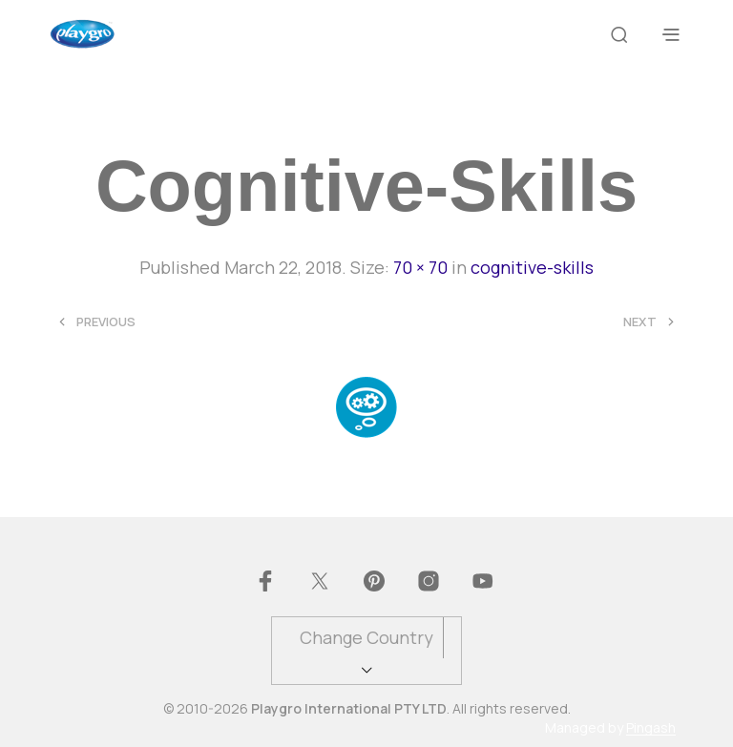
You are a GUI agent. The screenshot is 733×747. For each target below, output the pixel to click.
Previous (106, 322)
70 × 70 (420, 267)
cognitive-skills (532, 267)
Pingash (651, 728)
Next (640, 322)
